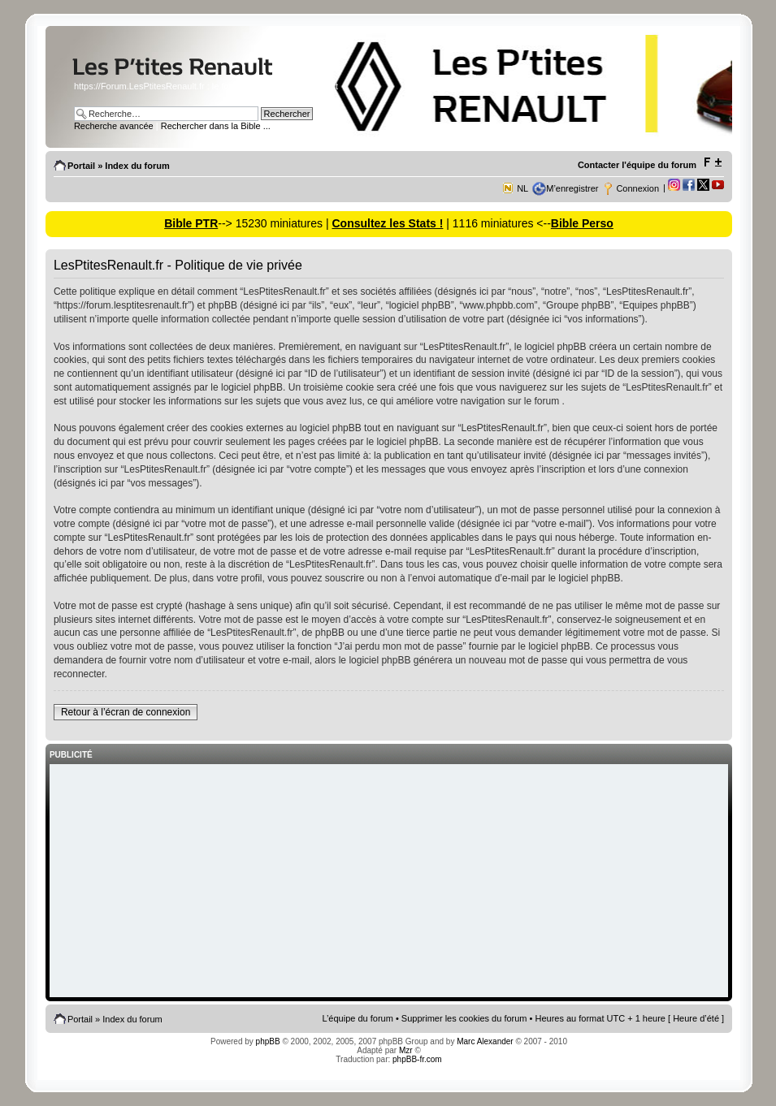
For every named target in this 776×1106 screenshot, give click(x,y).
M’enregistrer (572, 188)
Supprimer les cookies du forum (464, 1018)
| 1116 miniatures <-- (496, 223)
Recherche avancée (114, 126)
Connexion (637, 188)
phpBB (268, 1041)
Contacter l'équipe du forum (637, 165)
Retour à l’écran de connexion (125, 712)
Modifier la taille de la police (712, 162)
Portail (81, 166)
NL (522, 188)
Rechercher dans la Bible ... (216, 126)
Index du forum (137, 166)
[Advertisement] (389, 882)
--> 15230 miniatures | (275, 223)
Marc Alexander (485, 1041)
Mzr (406, 1050)
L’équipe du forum (357, 1018)
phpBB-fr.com (417, 1059)
